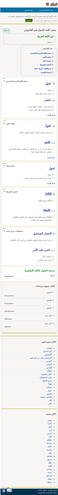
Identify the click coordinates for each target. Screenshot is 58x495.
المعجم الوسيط (45, 65)
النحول (48, 292)
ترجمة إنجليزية (45, 72)
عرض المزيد (51, 115)
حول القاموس (28, 10)
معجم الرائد (46, 61)
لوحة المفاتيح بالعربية (46, 10)
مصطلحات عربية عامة (42, 68)
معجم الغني (46, 57)
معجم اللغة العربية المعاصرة (40, 53)
